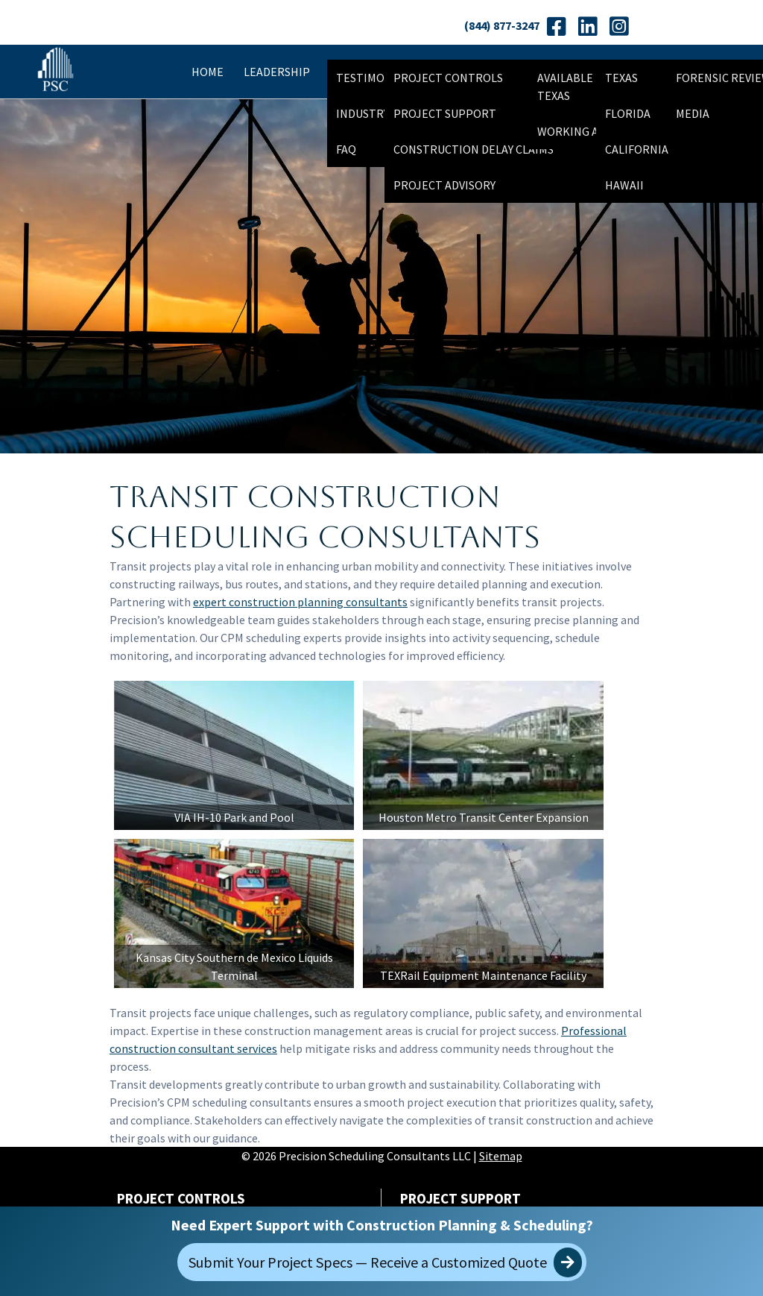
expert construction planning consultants (300, 601)
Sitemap (500, 1160)
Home (207, 71)
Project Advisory (444, 184)
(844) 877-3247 (501, 25)
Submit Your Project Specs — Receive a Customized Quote (385, 1262)
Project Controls (448, 77)
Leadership (277, 71)
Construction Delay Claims (473, 149)
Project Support (444, 113)
